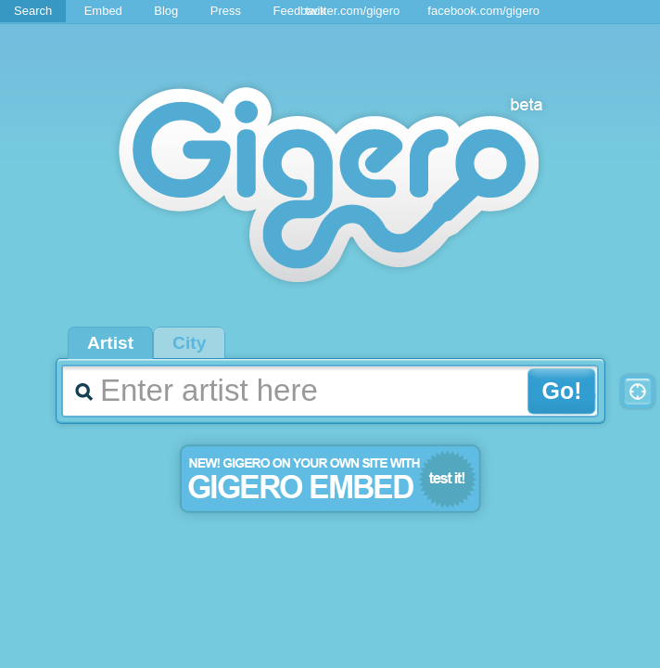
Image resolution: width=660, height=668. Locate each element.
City (189, 343)
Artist (110, 343)
